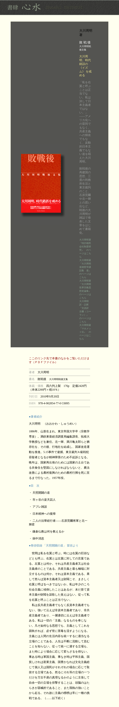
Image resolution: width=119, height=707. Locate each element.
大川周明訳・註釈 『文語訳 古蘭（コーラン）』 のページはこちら (85, 311)
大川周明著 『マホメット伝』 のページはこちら (86, 332)
